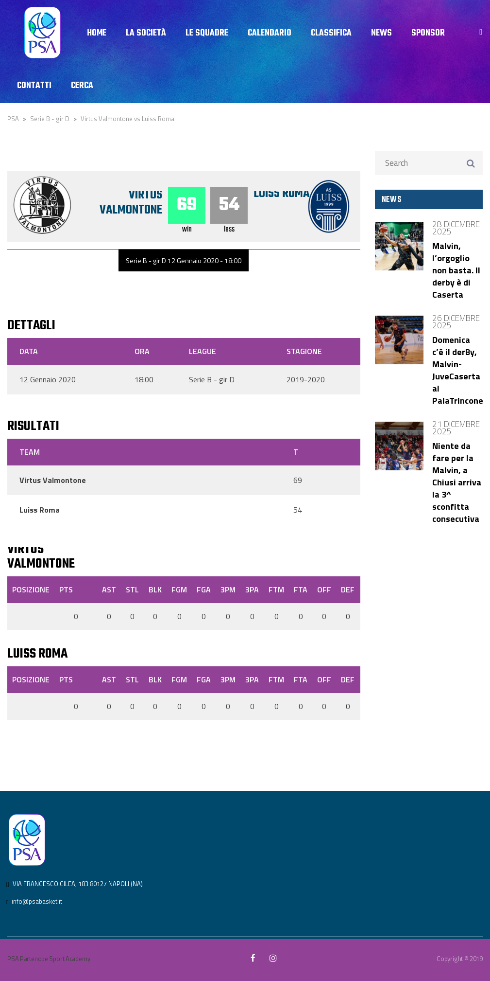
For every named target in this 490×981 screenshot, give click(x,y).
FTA (300, 589)
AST (109, 589)
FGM (179, 589)
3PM (228, 589)
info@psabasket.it (37, 901)
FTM (276, 589)
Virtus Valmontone (130, 202)
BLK (155, 589)
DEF (348, 589)
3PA (252, 589)
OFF (324, 589)
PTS (66, 589)
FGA (204, 589)
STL (132, 589)
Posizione (31, 589)
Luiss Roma (282, 193)
